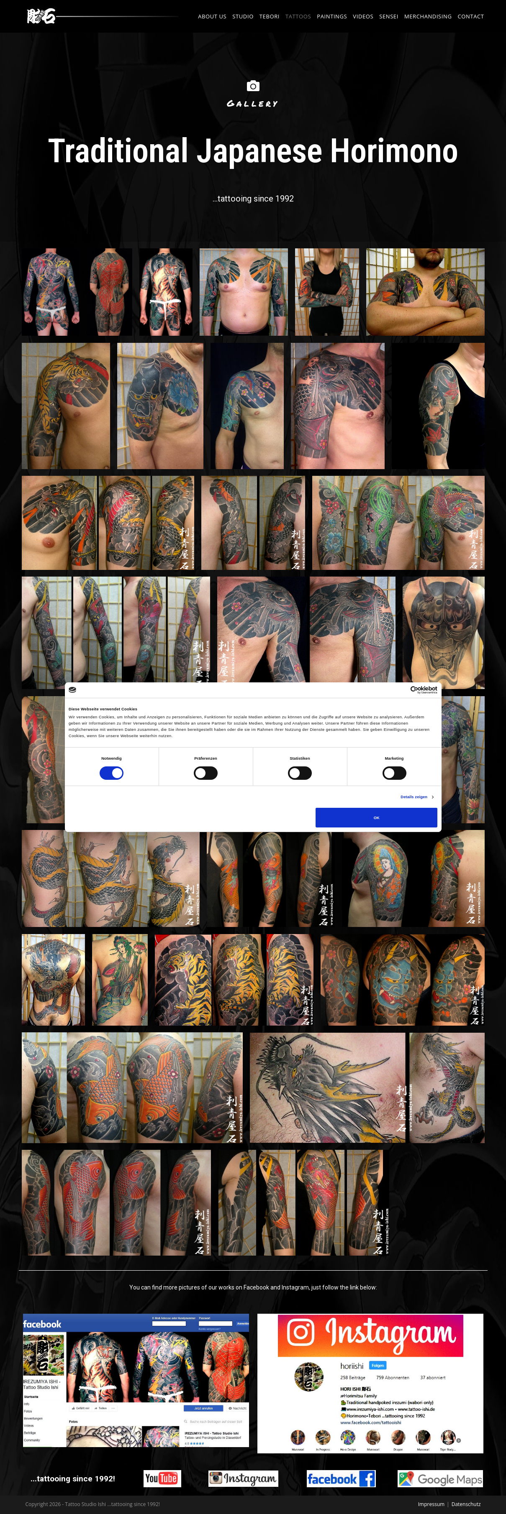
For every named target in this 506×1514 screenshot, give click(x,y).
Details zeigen (414, 797)
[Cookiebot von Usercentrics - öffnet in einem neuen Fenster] (400, 690)
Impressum (431, 1504)
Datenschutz (466, 1504)
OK (377, 818)
